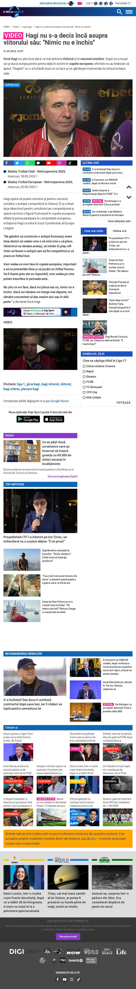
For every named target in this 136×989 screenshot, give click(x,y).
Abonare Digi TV (61, 926)
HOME (6, 27)
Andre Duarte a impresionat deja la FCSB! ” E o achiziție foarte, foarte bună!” (100, 192)
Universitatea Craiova (99, 366)
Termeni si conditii (14, 926)
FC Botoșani (92, 387)
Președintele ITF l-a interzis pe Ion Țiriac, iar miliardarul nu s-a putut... (106, 245)
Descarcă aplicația (57, 3)
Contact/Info (124, 926)
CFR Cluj (90, 392)
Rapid (88, 371)
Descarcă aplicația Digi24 (62, 476)
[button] (40, 348)
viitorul (65, 384)
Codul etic (48, 929)
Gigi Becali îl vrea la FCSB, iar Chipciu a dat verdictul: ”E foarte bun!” (105, 340)
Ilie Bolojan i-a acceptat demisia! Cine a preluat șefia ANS (102, 202)
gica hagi (33, 384)
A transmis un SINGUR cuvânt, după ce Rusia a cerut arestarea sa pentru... (100, 181)
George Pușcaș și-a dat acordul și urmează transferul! (119, 287)
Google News (59, 401)
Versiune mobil (68, 936)
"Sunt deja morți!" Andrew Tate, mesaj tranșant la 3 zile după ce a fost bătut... (106, 307)
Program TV (123, 3)
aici (93, 838)
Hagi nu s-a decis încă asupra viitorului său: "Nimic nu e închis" (63, 27)
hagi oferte (11, 389)
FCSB (88, 381)
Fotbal (16, 27)
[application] (40, 349)
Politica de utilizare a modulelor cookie (74, 929)
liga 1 (21, 384)
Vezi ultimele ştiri (119, 221)
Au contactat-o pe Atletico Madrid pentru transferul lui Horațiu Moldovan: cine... (103, 213)
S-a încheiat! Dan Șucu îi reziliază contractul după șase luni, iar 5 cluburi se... (103, 170)
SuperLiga (27, 27)
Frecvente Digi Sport (81, 926)
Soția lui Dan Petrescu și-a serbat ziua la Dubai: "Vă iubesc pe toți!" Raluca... (106, 267)
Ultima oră (119, 231)
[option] (103, 171)
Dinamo (89, 376)
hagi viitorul (50, 384)
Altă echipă (92, 397)
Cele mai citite (93, 231)
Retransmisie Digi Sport (105, 926)
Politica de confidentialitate (38, 926)
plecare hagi (30, 389)
